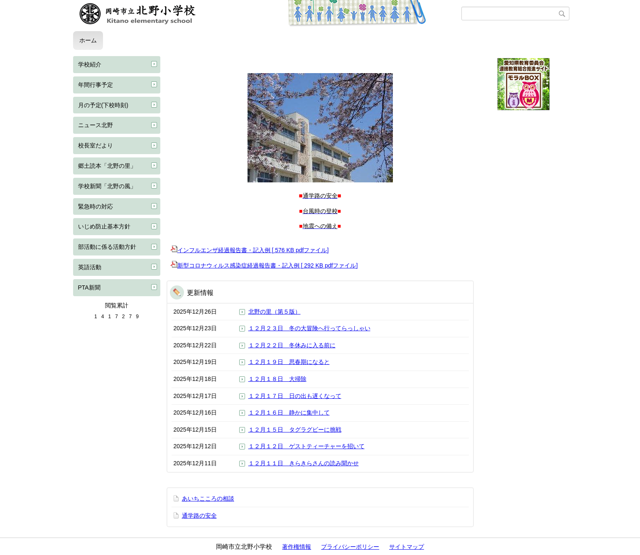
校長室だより (95, 145)
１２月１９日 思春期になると (289, 362)
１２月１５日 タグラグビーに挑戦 (294, 429)
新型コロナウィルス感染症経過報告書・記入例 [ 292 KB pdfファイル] (264, 265)
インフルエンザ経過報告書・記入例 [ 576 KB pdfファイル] (250, 250)
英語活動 (89, 267)
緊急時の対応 (95, 206)
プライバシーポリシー (350, 546)
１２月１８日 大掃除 (277, 379)
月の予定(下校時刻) (103, 105)
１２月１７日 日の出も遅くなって (294, 396)
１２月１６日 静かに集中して (289, 412)
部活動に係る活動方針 (107, 246)
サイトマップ (406, 546)
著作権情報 (296, 546)
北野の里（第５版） (274, 311)
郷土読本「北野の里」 (107, 165)
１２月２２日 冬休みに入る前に (292, 345)
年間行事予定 (95, 84)
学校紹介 (89, 64)
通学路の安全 (199, 515)
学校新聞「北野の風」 (107, 186)
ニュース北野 (95, 125)
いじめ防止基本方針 (104, 226)
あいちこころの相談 (208, 498)
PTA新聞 (89, 287)
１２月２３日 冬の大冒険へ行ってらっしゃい (309, 328)
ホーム (88, 40)
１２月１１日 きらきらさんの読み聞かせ (303, 463)
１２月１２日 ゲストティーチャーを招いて (306, 446)
